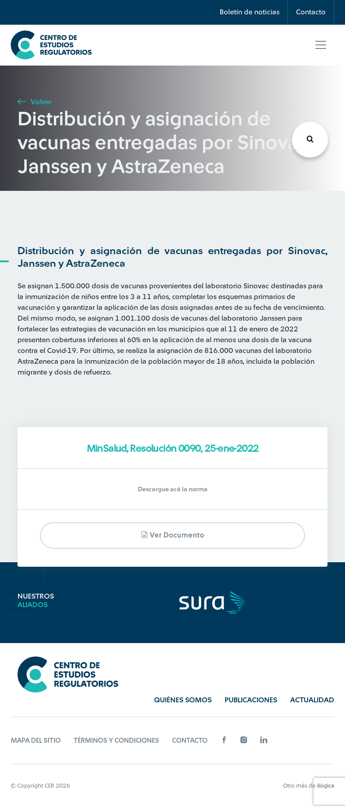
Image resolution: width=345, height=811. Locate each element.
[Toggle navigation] (320, 44)
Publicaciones (251, 700)
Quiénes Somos (183, 700)
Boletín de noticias (249, 12)
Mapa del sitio (36, 740)
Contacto (311, 12)
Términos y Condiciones (116, 740)
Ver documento (172, 535)
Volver (35, 102)
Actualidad (312, 700)
